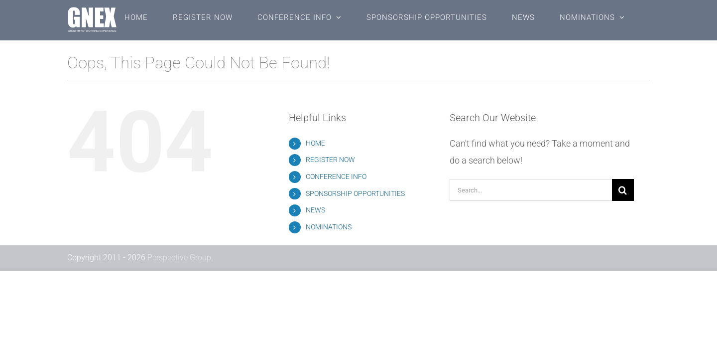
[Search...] (531, 190)
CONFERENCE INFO (336, 176)
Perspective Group (179, 257)
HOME (315, 143)
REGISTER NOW (330, 160)
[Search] (623, 190)
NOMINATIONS (329, 227)
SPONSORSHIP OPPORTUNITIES (355, 193)
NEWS (315, 210)
